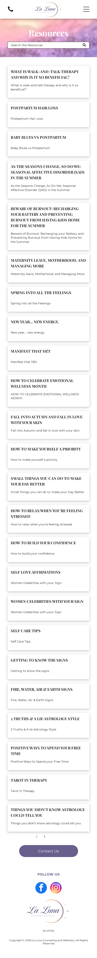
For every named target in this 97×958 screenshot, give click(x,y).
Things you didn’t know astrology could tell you (48, 812)
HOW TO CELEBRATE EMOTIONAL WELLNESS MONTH (42, 383)
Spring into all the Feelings (41, 292)
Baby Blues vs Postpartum (38, 137)
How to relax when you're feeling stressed (47, 513)
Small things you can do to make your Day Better (46, 481)
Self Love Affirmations (36, 572)
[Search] (48, 45)
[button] (86, 9)
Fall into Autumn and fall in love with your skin (46, 419)
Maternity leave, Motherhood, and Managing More (48, 263)
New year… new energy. (35, 321)
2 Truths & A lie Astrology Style (45, 718)
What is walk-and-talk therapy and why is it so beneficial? (45, 74)
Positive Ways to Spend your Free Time (46, 750)
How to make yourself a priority (46, 449)
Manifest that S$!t (30, 351)
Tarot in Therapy (29, 780)
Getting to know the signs (39, 660)
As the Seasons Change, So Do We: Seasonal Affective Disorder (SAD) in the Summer (47, 172)
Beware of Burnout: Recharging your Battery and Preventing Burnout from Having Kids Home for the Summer (45, 217)
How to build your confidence (43, 542)
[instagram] (56, 888)
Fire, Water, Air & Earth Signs (42, 689)
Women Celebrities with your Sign (47, 601)
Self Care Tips (26, 630)
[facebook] (41, 888)
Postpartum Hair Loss (34, 107)
